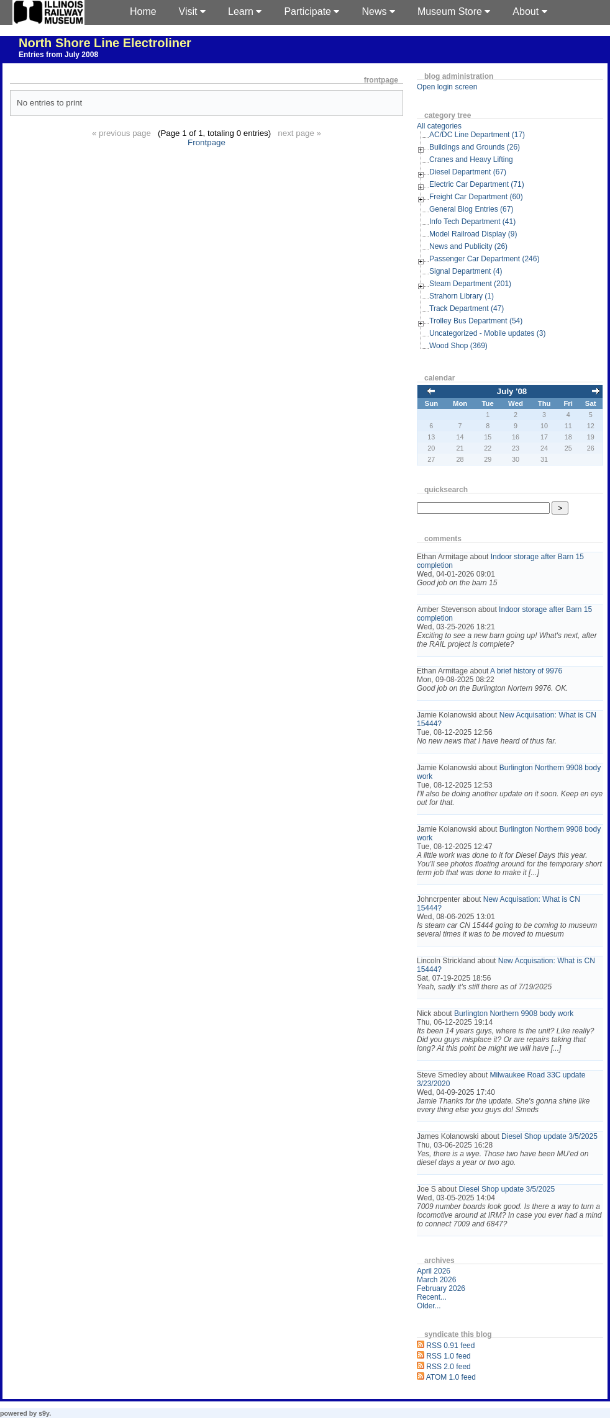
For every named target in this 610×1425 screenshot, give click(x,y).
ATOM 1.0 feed (451, 1377)
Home (143, 11)
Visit (192, 11)
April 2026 (433, 1271)
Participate (311, 11)
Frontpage (206, 142)
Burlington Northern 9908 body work (513, 1013)
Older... (429, 1305)
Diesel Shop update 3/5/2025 (549, 1136)
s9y (44, 1413)
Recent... (432, 1297)
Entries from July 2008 (58, 54)
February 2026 (441, 1288)
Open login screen (447, 87)
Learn (245, 11)
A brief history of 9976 (526, 671)
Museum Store (453, 11)
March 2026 (436, 1279)
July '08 (512, 391)
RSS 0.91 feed (450, 1345)
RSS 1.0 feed (448, 1356)
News (378, 11)
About (529, 11)
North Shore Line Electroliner (105, 43)
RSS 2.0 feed (448, 1366)
